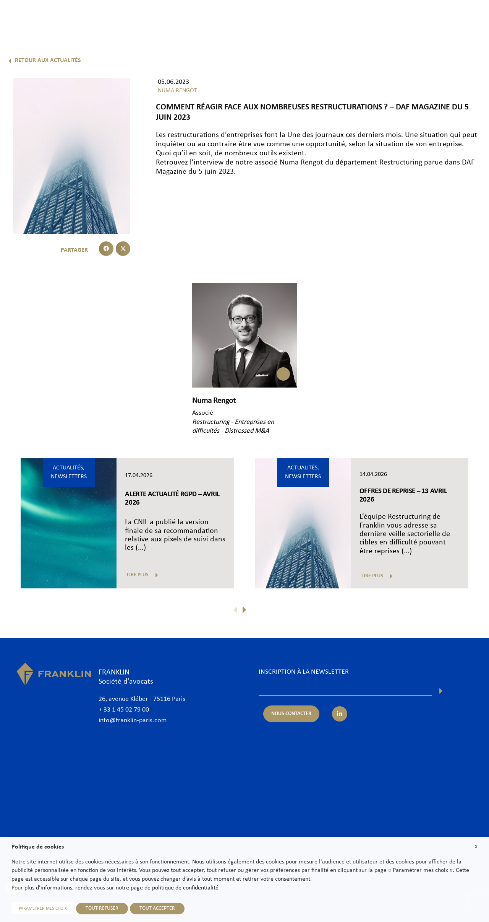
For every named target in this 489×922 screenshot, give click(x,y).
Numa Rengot (301, 162)
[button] (106, 248)
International (313, 18)
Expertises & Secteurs (257, 18)
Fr (460, 37)
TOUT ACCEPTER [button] (157, 908)
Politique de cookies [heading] (37, 847)
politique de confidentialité (185, 888)
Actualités (354, 18)
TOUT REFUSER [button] (102, 908)
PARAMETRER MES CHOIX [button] (43, 908)
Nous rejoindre (397, 18)
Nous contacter (447, 18)
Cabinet (175, 18)
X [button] (476, 846)
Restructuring (400, 162)
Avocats (207, 18)
